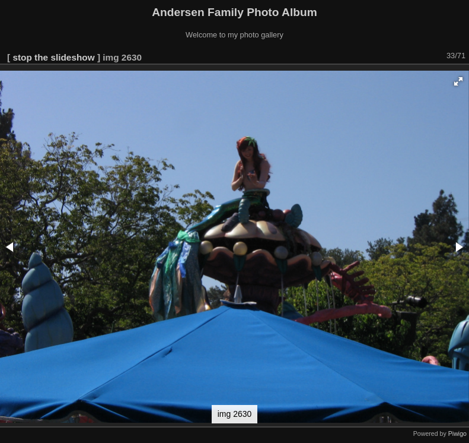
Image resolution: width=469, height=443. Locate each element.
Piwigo (457, 433)
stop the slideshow (53, 57)
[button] (458, 81)
